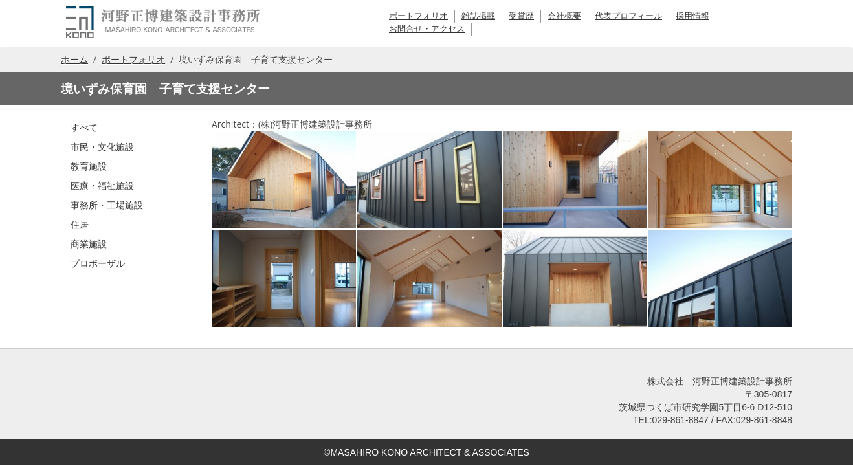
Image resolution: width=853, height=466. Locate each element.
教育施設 (89, 166)
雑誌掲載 (478, 15)
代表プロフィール (628, 15)
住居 (80, 224)
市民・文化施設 (102, 146)
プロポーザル (98, 263)
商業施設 (89, 244)
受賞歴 (521, 15)
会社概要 (564, 15)
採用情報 (692, 15)
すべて (84, 127)
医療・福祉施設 (102, 185)
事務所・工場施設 (107, 205)
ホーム (74, 59)
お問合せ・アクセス (427, 28)
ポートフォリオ (418, 15)
